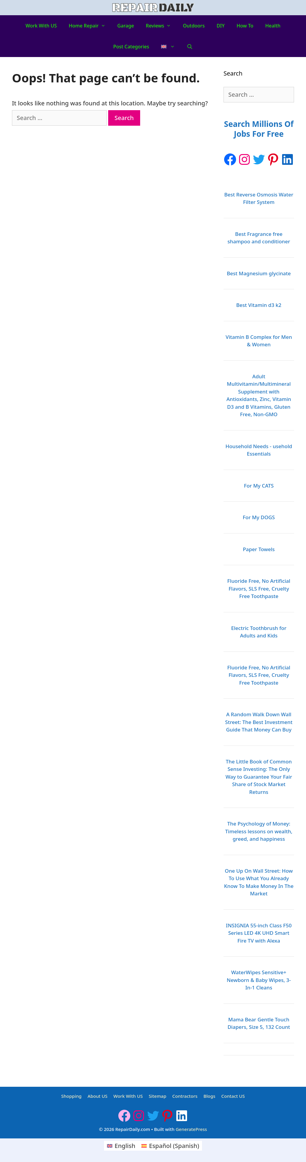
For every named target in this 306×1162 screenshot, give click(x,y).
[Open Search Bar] (190, 46)
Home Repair (90, 25)
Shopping (71, 1096)
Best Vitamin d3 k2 (258, 305)
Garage (125, 25)
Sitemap (157, 1096)
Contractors (184, 1096)
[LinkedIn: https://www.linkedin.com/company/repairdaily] (287, 159)
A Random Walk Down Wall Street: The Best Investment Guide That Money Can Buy (258, 722)
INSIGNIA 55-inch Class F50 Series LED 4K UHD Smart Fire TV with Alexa (259, 933)
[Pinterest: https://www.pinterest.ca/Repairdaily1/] (273, 159)
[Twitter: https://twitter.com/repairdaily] (259, 159)
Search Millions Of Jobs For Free (259, 129)
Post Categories (131, 46)
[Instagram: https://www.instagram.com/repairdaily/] (244, 159)
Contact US (233, 1096)
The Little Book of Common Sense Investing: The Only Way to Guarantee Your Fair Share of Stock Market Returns (259, 776)
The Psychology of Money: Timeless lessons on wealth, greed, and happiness (259, 831)
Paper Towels (259, 549)
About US (98, 1096)
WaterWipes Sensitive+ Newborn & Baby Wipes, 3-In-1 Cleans (259, 980)
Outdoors (194, 25)
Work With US (41, 25)
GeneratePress (191, 1129)
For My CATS (259, 485)
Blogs (209, 1096)
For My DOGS (259, 517)
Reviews (161, 25)
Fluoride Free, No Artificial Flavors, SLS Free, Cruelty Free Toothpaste (258, 588)
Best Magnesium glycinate (259, 273)
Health (273, 25)
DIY (221, 25)
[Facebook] (230, 159)
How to (245, 25)
